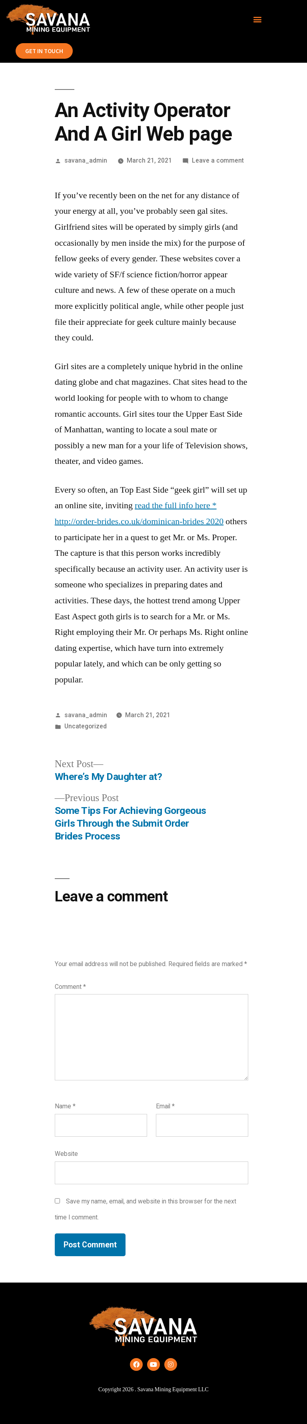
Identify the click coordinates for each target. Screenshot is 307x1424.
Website (66, 1153)
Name (65, 1106)
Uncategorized (85, 726)
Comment (70, 986)
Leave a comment (218, 160)
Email (165, 1106)
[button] (257, 19)
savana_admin (85, 160)
